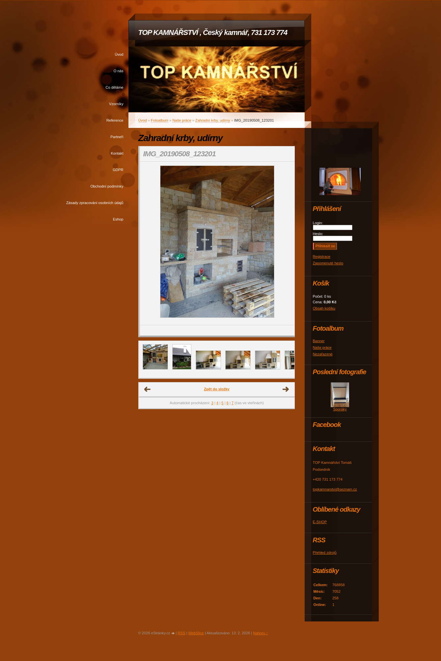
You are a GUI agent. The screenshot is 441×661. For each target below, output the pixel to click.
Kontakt (117, 153)
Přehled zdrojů (325, 553)
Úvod (119, 54)
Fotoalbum (159, 120)
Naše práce (181, 120)
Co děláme (114, 87)
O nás (119, 71)
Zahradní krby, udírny (212, 120)
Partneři (116, 137)
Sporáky (339, 409)
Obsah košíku (324, 308)
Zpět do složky (217, 389)
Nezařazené (323, 354)
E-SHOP (320, 522)
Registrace (321, 256)
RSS (181, 633)
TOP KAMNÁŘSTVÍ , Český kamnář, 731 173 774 (213, 32)
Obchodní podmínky (106, 186)
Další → (286, 389)
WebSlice (196, 633)
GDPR (118, 170)
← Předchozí (147, 389)
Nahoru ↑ (260, 633)
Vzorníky (116, 104)
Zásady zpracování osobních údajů (95, 203)
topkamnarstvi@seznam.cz (335, 489)
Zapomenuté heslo (328, 263)
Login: (318, 223)
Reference (115, 120)
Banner (319, 341)
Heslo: (318, 234)
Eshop (118, 219)
